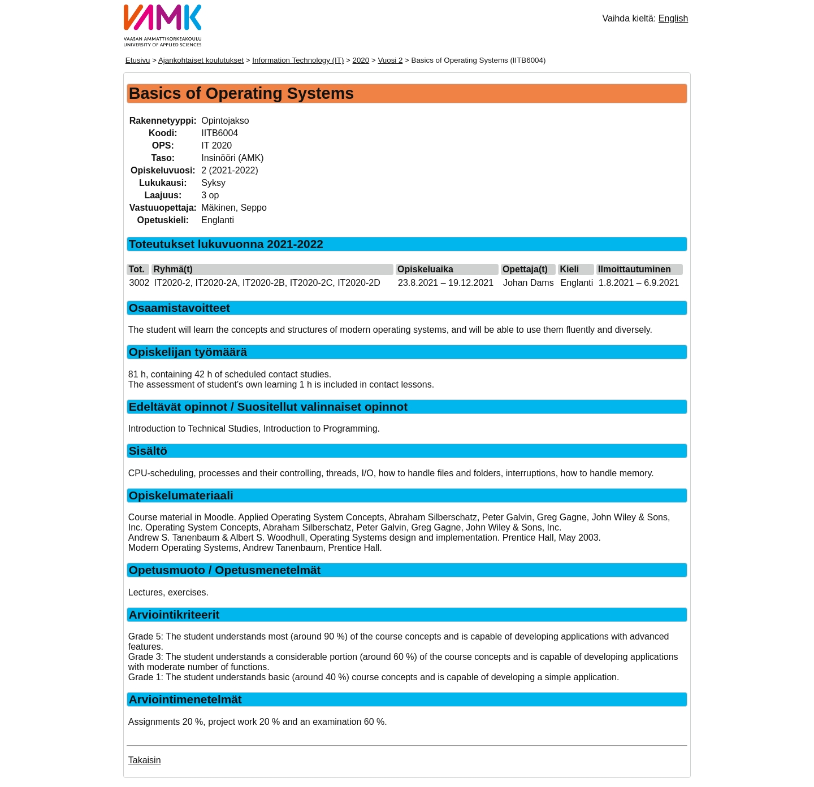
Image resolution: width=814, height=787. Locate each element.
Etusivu (137, 60)
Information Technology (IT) (298, 60)
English (673, 18)
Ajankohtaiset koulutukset (201, 60)
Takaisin (144, 760)
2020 (361, 60)
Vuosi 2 (390, 60)
